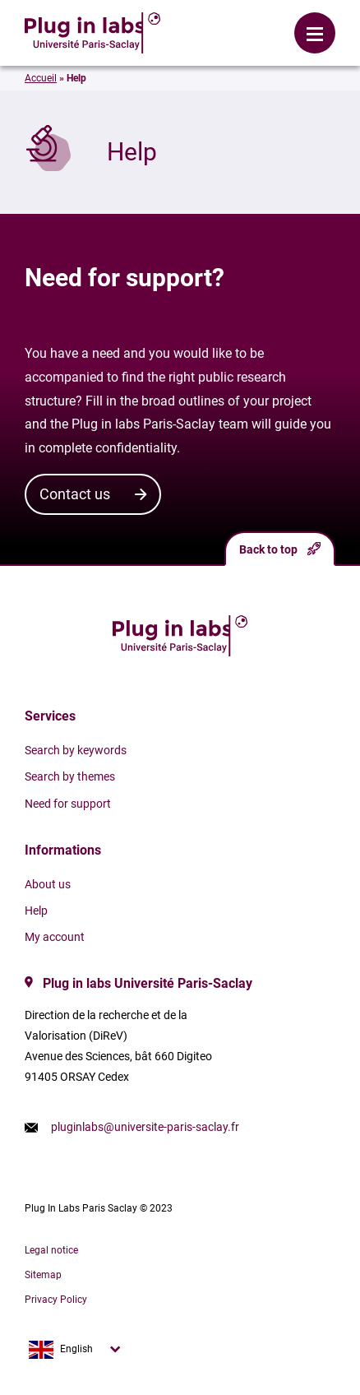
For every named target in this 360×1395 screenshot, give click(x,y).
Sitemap (43, 1275)
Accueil (41, 78)
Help (36, 910)
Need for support (68, 803)
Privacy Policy (56, 1299)
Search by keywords (76, 750)
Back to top (280, 549)
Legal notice (51, 1250)
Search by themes (70, 776)
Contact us (74, 494)
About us (48, 884)
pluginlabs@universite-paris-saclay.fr (145, 1126)
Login (181, 20)
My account (55, 936)
